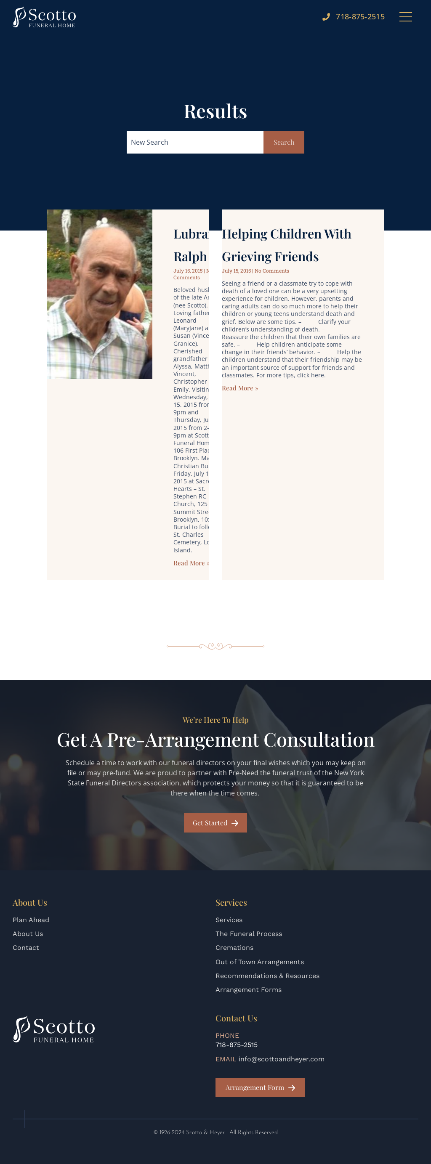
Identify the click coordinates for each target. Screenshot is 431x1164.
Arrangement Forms (249, 990)
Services (229, 920)
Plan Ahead (31, 920)
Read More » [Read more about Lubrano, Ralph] (191, 570)
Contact (26, 948)
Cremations (234, 948)
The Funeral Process (249, 934)
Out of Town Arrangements (260, 962)
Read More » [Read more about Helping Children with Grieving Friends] (240, 395)
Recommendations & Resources (267, 976)
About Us (28, 934)
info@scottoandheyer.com (282, 1059)
